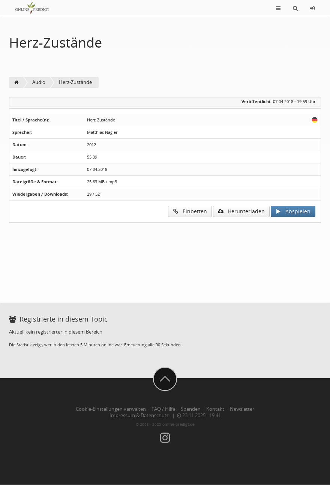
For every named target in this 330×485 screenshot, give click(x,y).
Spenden (191, 409)
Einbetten (190, 211)
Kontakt (215, 409)
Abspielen (293, 211)
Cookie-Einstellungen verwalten (111, 409)
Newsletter (242, 409)
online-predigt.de (178, 424)
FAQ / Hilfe (163, 409)
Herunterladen (241, 211)
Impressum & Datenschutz (139, 415)
